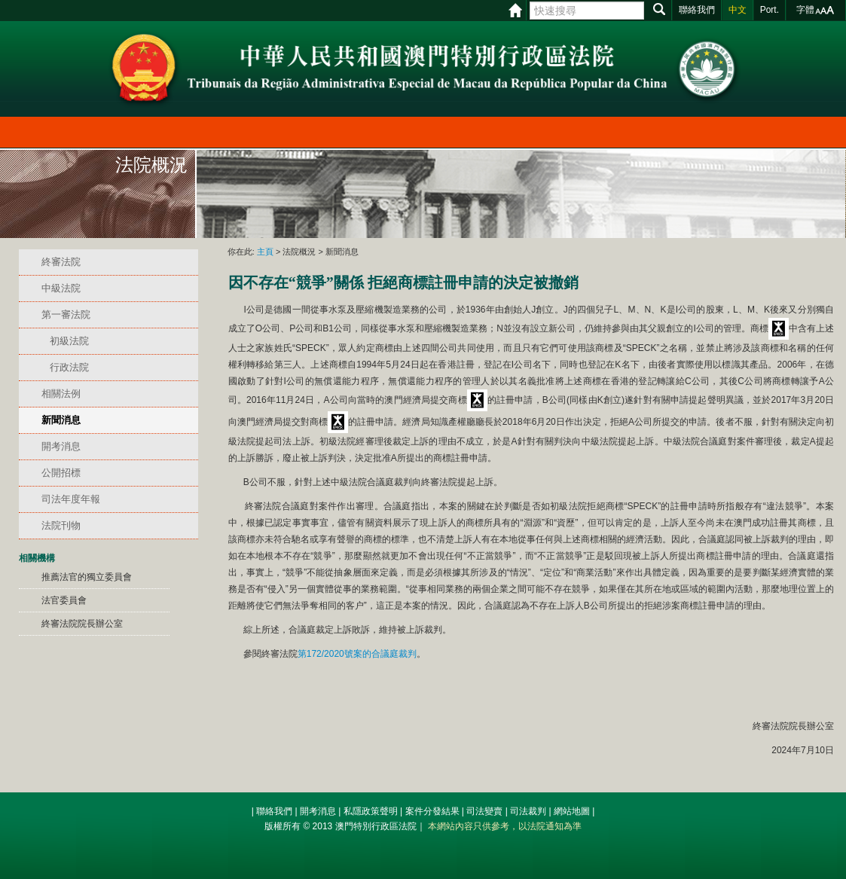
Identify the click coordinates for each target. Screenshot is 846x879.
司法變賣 (484, 811)
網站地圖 (572, 811)
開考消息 (318, 811)
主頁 (265, 251)
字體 (805, 10)
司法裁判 (528, 811)
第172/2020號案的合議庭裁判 (357, 654)
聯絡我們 (274, 811)
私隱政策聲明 (371, 811)
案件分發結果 (432, 811)
